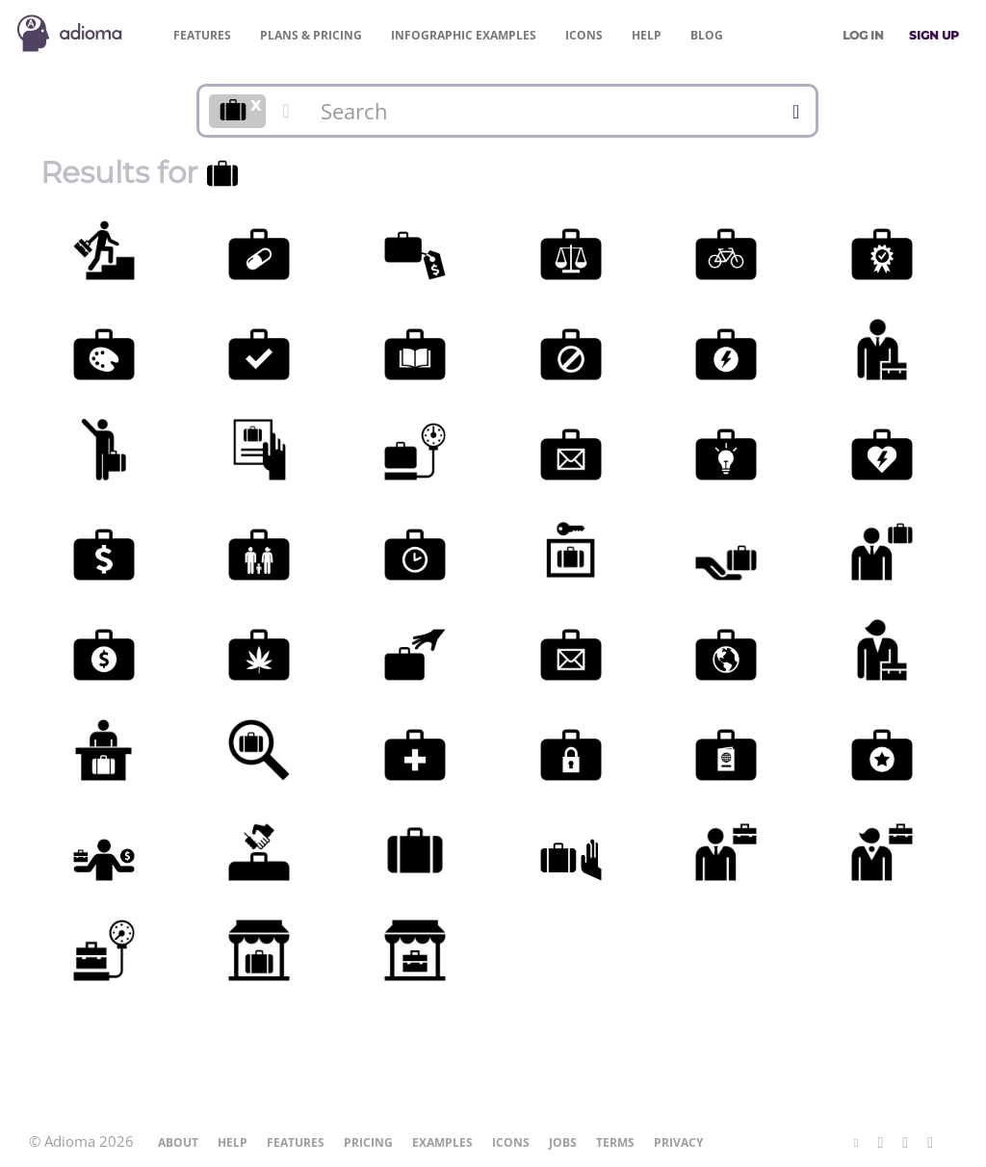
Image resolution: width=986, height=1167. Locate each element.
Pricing (311, 35)
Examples (463, 35)
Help (647, 35)
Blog (706, 35)
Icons (584, 35)
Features (202, 35)
